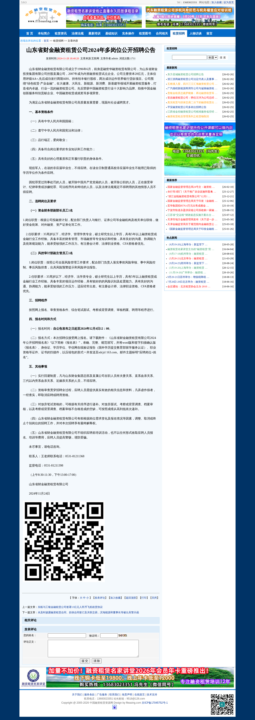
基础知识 (111, 33)
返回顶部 (131, 597)
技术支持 (152, 697)
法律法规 (78, 33)
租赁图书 (145, 33)
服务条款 (89, 697)
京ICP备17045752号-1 (155, 705)
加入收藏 (216, 2)
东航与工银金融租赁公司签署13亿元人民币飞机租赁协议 (70, 607)
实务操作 (128, 33)
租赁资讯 (61, 33)
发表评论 (100, 597)
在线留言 (139, 697)
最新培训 (94, 33)
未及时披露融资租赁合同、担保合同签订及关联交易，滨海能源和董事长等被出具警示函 (88, 612)
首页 (46, 40)
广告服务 (102, 697)
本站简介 (44, 33)
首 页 (29, 33)
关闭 (154, 597)
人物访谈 (196, 33)
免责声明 (127, 697)
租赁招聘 (179, 33)
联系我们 (114, 697)
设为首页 (228, 2)
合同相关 (162, 33)
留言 (209, 33)
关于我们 (77, 697)
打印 (144, 597)
